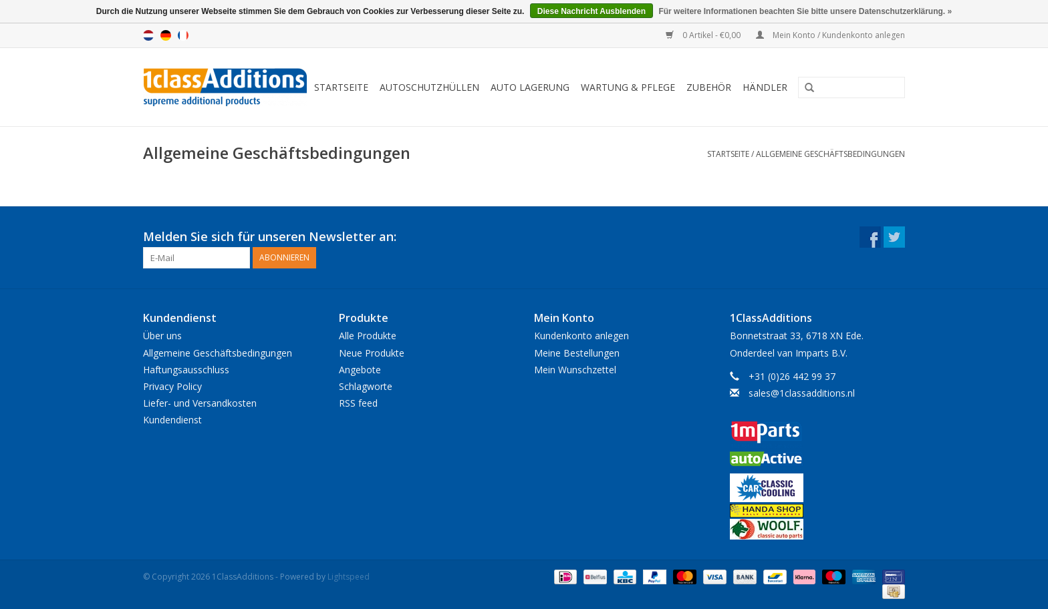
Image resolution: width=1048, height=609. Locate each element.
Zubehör (708, 87)
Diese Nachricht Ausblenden (591, 11)
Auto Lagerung (530, 87)
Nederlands (148, 35)
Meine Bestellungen (577, 353)
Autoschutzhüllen (429, 87)
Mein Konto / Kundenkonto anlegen (830, 35)
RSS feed (358, 403)
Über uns (162, 335)
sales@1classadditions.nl (802, 393)
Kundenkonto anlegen (581, 335)
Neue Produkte (371, 353)
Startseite (341, 87)
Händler (765, 87)
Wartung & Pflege (628, 87)
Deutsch (165, 35)
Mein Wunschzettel (575, 369)
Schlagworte (365, 386)
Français (183, 35)
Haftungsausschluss (186, 369)
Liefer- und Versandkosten (200, 403)
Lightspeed (349, 576)
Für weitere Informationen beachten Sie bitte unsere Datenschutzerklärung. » (805, 11)
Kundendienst (172, 419)
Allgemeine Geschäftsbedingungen (830, 154)
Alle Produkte (367, 335)
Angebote (360, 369)
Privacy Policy (172, 386)
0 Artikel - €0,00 (704, 35)
